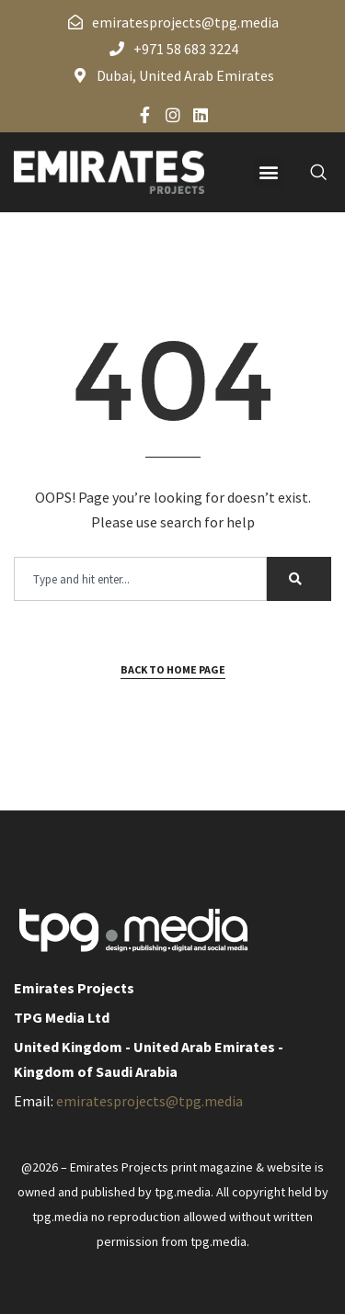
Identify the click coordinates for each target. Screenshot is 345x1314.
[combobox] (140, 579)
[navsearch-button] (308, 172)
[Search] (299, 579)
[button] (268, 172)
